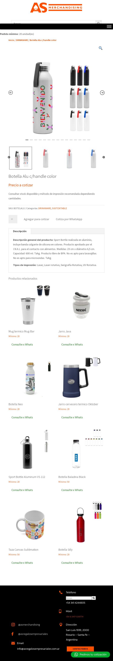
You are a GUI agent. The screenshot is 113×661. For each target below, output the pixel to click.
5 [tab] (44, 141)
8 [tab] (57, 141)
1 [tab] (26, 141)
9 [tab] (62, 141)
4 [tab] (40, 141)
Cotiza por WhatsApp (69, 219)
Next (103, 157)
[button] (69, 218)
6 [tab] (49, 141)
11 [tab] (71, 141)
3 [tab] (35, 141)
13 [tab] (79, 141)
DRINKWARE (22, 40)
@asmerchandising (29, 625)
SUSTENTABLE (59, 208)
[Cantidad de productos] (13, 219)
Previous (9, 157)
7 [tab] (53, 141)
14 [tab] (84, 141)
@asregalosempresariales (33, 634)
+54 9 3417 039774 (74, 616)
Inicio (11, 40)
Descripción (19, 231)
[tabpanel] (57, 93)
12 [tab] (75, 141)
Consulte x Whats (22, 344)
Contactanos (80, 648)
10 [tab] (66, 141)
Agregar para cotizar (36, 219)
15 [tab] (88, 141)
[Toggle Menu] (109, 26)
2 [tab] (31, 141)
